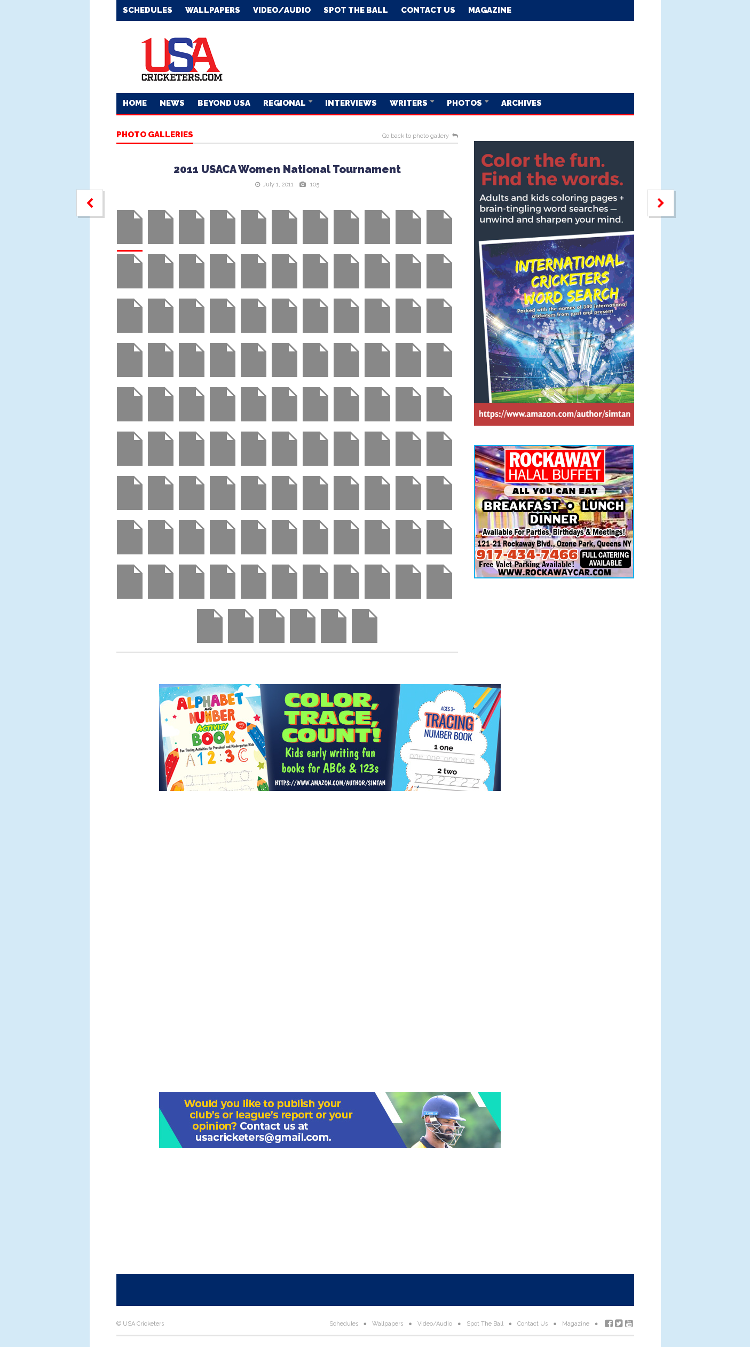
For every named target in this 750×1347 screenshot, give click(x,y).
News (172, 103)
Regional (285, 103)
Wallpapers (212, 10)
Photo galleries (154, 135)
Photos (465, 103)
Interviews (351, 103)
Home (135, 103)
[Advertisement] (440, 56)
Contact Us (428, 10)
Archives (521, 103)
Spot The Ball (355, 10)
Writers (409, 103)
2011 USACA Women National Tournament (287, 169)
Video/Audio (282, 10)
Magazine (489, 10)
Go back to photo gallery (415, 136)
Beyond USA (224, 103)
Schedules (147, 10)
